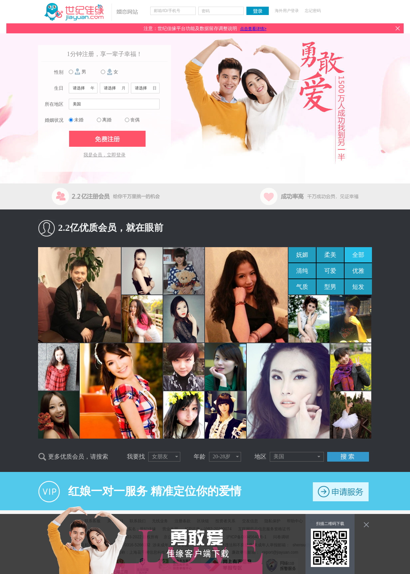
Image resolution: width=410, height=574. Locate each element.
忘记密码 (313, 10)
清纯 (302, 270)
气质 (302, 286)
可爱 (330, 270)
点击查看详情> (253, 28)
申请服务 (341, 491)
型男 (330, 286)
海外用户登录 (287, 10)
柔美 (330, 254)
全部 (358, 254)
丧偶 (135, 119)
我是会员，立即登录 (104, 154)
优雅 (358, 270)
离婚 (107, 119)
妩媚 (302, 254)
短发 (358, 286)
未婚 (78, 119)
